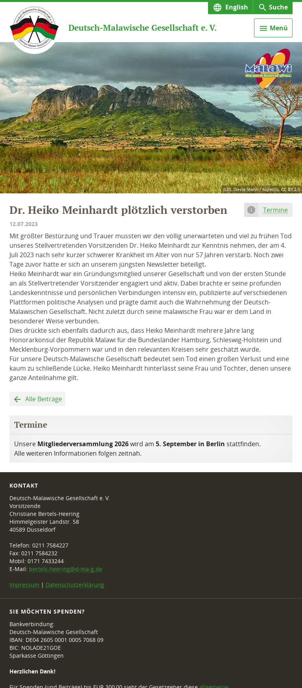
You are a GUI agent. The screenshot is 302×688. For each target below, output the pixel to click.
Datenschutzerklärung (75, 584)
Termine (275, 210)
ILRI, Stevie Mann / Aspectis (251, 189)
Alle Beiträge (43, 399)
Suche (278, 7)
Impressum (24, 584)
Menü (279, 28)
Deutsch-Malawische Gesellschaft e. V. (142, 27)
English (236, 7)
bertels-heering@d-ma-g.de (65, 569)
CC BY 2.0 (290, 189)
